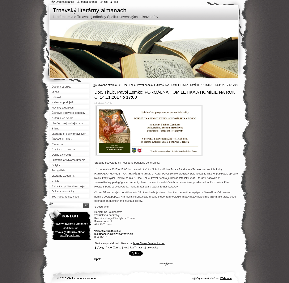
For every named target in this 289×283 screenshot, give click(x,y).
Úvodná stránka (107, 85)
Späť (97, 259)
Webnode (226, 278)
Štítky (98, 247)
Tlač (116, 1)
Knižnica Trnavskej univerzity (141, 247)
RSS (106, 1)
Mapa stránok (89, 1)
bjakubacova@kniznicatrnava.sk (113, 233)
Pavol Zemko (113, 247)
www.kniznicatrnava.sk (108, 230)
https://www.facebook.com (149, 243)
